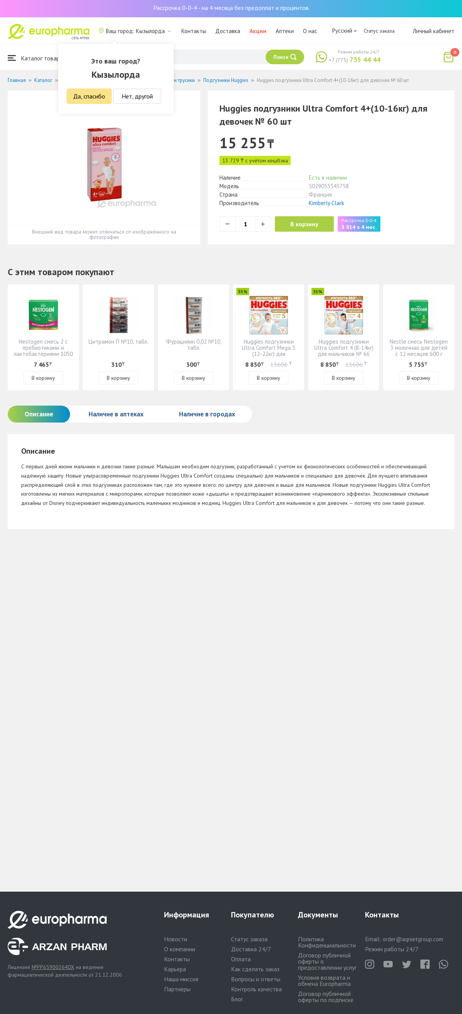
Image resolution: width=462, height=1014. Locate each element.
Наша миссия (181, 979)
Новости (175, 939)
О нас (310, 31)
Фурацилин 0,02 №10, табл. (193, 344)
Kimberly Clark (326, 203)
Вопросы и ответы (255, 979)
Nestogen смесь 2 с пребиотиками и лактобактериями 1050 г (43, 351)
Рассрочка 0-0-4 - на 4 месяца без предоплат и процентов (231, 8)
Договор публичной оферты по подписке (325, 997)
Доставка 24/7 (251, 949)
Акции (257, 31)
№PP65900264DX (53, 967)
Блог (237, 999)
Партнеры (177, 989)
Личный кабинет (433, 31)
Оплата (241, 959)
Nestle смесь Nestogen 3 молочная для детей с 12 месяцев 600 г (419, 347)
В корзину (304, 224)
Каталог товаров (37, 58)
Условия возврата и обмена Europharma (324, 980)
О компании (179, 949)
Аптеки (285, 31)
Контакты (193, 31)
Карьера (175, 969)
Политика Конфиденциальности (327, 942)
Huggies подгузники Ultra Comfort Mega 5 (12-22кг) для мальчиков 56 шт (268, 351)
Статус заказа (379, 30)
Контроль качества (256, 989)
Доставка (227, 31)
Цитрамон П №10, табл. (118, 341)
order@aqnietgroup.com (413, 939)
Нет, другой (137, 96)
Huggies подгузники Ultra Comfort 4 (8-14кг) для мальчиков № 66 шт (343, 351)
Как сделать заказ (255, 969)
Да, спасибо (89, 96)
